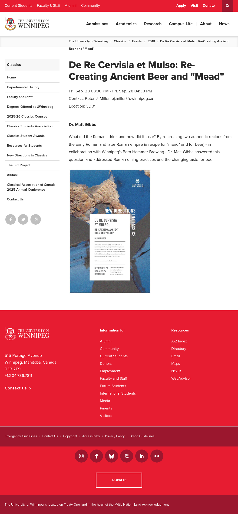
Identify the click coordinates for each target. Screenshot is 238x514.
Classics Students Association (30, 126)
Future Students (113, 386)
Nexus (176, 371)
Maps (175, 363)
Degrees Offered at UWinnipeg (30, 107)
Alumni (70, 5)
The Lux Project (18, 165)
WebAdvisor (181, 378)
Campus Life (181, 23)
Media (105, 401)
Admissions (97, 23)
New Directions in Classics (27, 155)
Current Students (18, 5)
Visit (194, 5)
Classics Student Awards (26, 136)
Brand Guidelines (142, 436)
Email (175, 356)
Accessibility (91, 436)
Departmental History (23, 87)
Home (11, 77)
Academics (126, 23)
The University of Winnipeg (88, 41)
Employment (110, 371)
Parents (106, 408)
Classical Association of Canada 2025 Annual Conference (31, 187)
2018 (151, 41)
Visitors (106, 415)
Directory (178, 348)
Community (90, 5)
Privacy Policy (115, 436)
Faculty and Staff (20, 97)
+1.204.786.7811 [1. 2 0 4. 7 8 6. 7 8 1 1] (18, 375)
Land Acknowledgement (151, 505)
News (224, 23)
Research (153, 23)
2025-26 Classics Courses (27, 116)
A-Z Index (179, 341)
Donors (106, 363)
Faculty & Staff (48, 5)
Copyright (70, 436)
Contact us (16, 388)
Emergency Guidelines (21, 436)
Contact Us (15, 199)
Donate (209, 5)
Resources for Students (24, 146)
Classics (120, 41)
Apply (181, 5)
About (206, 23)
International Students (118, 393)
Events (137, 41)
